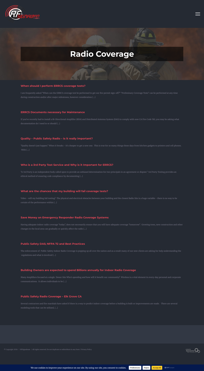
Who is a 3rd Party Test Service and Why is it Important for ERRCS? (67, 164)
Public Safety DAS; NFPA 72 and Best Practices (53, 243)
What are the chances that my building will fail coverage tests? (64, 191)
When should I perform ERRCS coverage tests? (53, 85)
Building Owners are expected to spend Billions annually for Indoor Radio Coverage (78, 270)
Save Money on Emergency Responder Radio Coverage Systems (65, 217)
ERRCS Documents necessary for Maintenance (53, 112)
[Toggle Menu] (198, 14)
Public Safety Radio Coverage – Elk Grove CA (51, 296)
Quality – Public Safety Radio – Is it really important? (57, 138)
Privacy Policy (86, 349)
